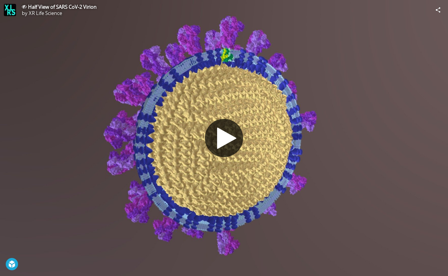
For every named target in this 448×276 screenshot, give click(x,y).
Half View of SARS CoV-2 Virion (62, 6)
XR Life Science (45, 13)
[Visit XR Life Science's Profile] (10, 10)
